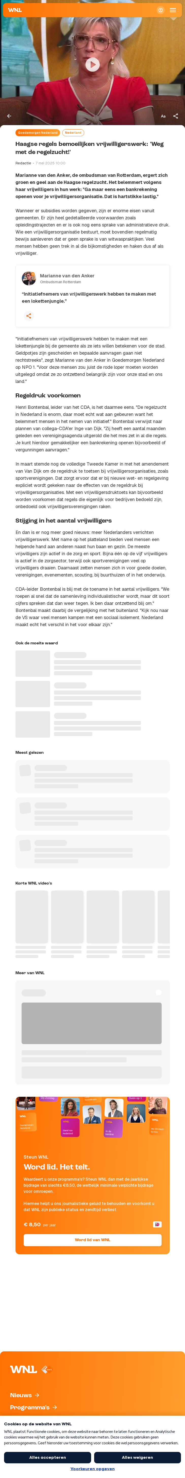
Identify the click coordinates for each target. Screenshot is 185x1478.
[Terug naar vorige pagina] (9, 116)
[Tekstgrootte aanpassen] (163, 116)
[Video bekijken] (92, 64)
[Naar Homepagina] (15, 10)
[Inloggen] (161, 10)
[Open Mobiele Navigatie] (173, 10)
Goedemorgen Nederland (38, 133)
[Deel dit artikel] (176, 116)
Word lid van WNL (92, 1240)
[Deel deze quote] (29, 316)
